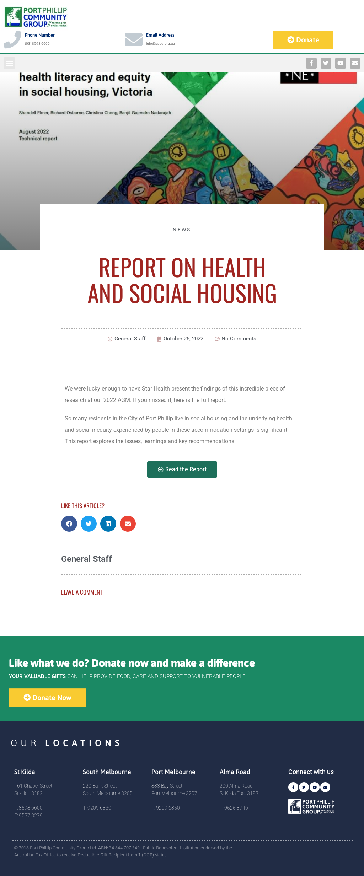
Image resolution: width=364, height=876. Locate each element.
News (182, 229)
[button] (9, 63)
